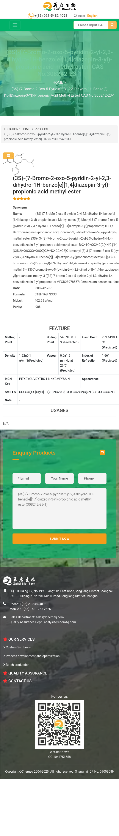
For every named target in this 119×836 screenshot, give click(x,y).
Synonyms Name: (20, 211)
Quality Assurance (25, 673)
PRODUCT (42, 129)
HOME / (59, 82)
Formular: (20, 294)
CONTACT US (17, 681)
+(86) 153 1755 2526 (36, 609)
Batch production (16, 665)
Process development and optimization (31, 656)
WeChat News (59, 752)
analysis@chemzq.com (60, 622)
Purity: (17, 307)
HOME (26, 129)
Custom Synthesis (17, 647)
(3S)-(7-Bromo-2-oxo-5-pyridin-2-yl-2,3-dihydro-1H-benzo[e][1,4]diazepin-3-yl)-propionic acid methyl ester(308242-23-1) (60, 508)
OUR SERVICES (18, 639)
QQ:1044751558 (59, 757)
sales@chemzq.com (50, 617)
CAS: (16, 288)
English (92, 16)
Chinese (79, 16)
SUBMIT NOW (59, 538)
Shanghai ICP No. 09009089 (94, 771)
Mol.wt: (18, 301)
